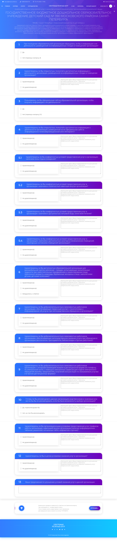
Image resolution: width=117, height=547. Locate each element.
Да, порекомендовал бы (31, 415)
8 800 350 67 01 (104, 6)
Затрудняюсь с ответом (31, 299)
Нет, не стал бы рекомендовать (34, 421)
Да (24, 52)
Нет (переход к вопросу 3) (32, 58)
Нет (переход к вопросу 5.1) (32, 116)
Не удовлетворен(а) (30, 88)
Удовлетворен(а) (29, 82)
